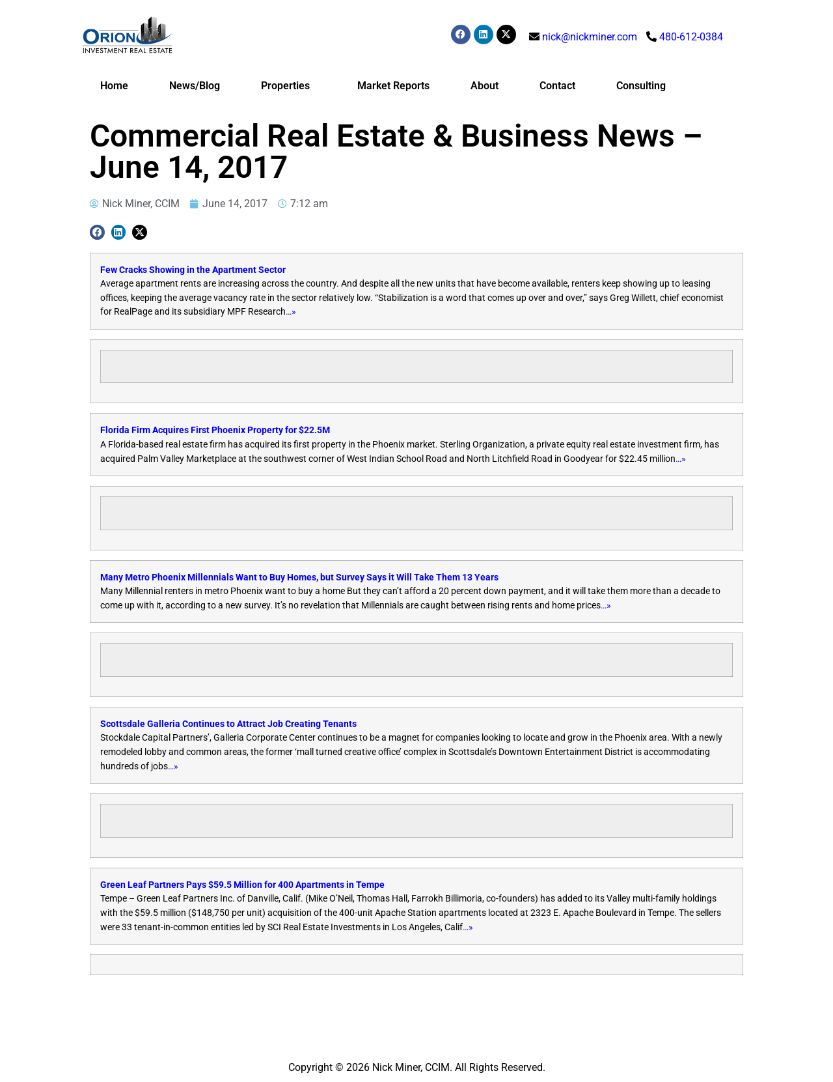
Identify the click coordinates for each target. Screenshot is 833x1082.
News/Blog (194, 85)
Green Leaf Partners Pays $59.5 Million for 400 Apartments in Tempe (242, 884)
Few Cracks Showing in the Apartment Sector (193, 270)
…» (291, 311)
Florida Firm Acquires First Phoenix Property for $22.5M (215, 430)
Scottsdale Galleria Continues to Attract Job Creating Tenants (228, 724)
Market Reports (393, 85)
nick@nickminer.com (589, 37)
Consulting (641, 85)
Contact (557, 85)
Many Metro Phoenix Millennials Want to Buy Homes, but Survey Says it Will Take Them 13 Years (299, 577)
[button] (97, 232)
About (484, 85)
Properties (288, 86)
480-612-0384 (691, 37)
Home (114, 85)
